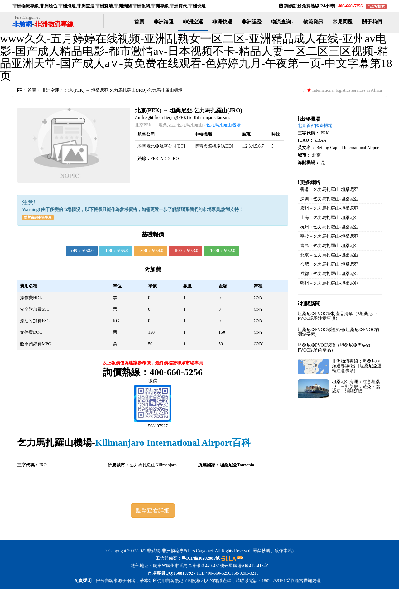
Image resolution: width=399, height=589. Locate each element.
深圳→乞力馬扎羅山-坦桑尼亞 (329, 199)
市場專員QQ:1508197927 (171, 573)
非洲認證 (252, 21)
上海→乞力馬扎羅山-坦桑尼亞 (329, 217)
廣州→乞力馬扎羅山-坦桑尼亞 (329, 208)
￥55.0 (115, 250)
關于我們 (372, 21)
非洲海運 (164, 21)
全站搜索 (376, 6)
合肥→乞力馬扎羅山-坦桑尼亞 (329, 264)
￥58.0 (81, 250)
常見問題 (343, 21)
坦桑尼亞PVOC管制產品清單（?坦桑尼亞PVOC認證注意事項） (337, 316)
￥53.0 (185, 250)
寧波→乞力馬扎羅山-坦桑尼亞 (329, 236)
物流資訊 (313, 21)
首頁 (139, 21)
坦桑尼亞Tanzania (237, 465)
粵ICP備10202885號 (201, 558)
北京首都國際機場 (315, 125)
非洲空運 (193, 21)
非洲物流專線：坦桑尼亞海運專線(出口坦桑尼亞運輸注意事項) (357, 366)
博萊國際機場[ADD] (214, 146)
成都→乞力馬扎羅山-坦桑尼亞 (329, 273)
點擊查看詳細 (153, 510)
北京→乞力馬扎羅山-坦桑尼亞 (329, 255)
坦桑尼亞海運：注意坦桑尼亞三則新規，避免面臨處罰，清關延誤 (356, 386)
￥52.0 (221, 250)
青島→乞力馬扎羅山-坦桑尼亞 (329, 245)
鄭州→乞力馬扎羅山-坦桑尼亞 (329, 283)
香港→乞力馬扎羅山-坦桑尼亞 (329, 189)
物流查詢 (282, 21)
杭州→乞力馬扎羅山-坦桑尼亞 (329, 227)
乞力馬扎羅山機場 (54, 442)
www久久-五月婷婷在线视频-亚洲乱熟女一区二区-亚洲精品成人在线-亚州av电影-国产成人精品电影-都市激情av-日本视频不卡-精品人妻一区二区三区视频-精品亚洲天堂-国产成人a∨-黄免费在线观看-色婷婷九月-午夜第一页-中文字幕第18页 (196, 57)
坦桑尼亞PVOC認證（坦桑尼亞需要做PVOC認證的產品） (334, 347)
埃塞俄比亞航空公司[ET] (161, 146)
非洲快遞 (222, 21)
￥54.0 (150, 250)
